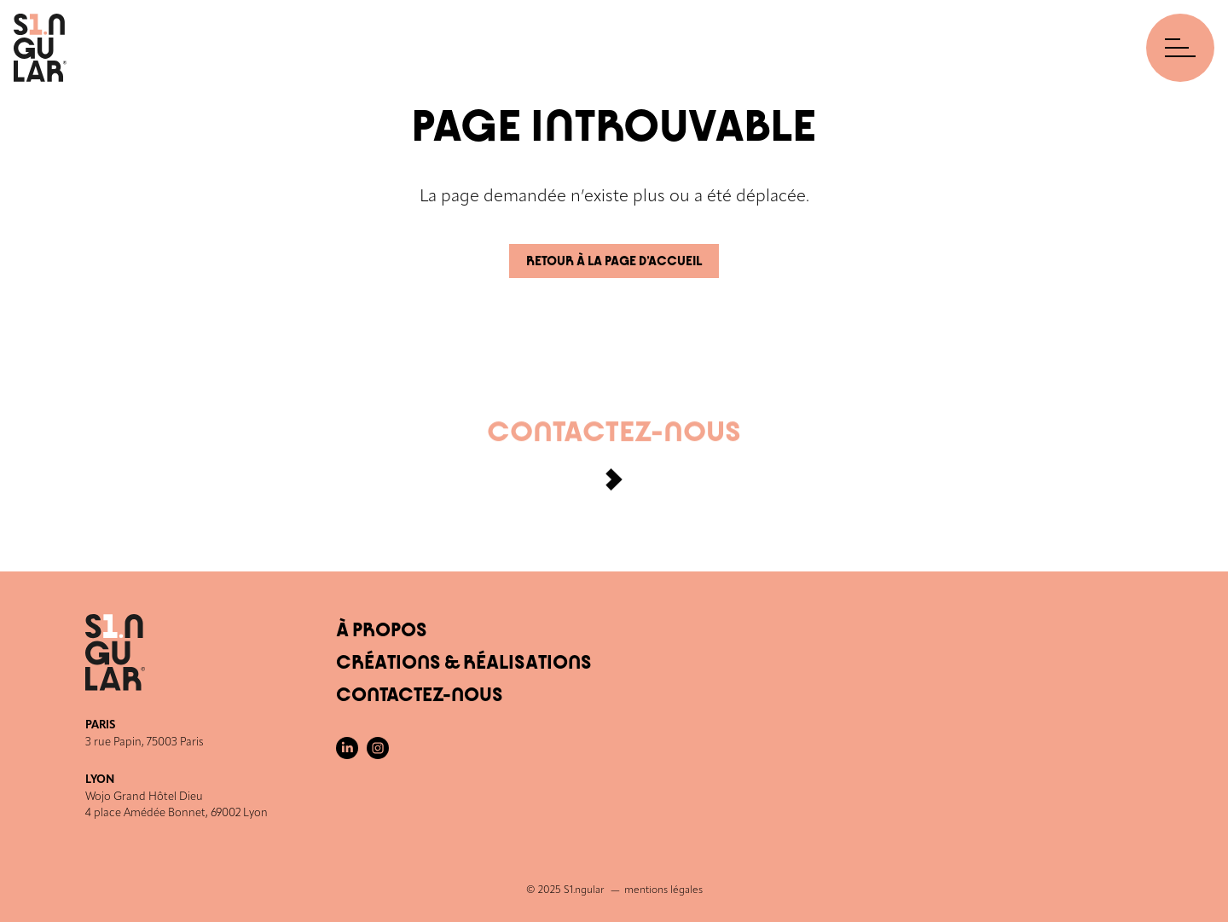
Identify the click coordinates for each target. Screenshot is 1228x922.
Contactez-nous (614, 460)
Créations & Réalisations (464, 663)
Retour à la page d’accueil (614, 261)
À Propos (381, 630)
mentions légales (663, 890)
